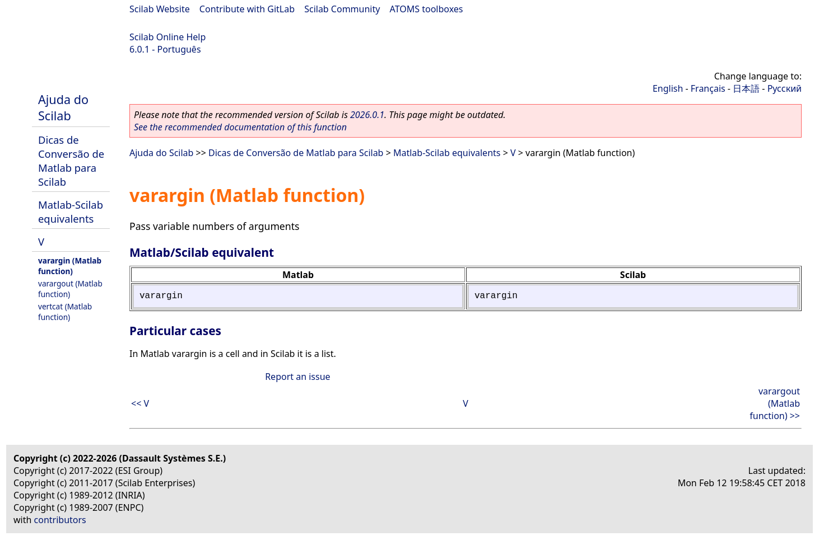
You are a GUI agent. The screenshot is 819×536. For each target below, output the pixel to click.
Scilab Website (159, 9)
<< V (140, 403)
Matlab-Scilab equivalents (70, 211)
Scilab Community (342, 9)
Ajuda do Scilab (63, 107)
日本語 (746, 88)
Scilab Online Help (167, 37)
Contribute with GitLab (247, 9)
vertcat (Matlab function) (65, 311)
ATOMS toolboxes (426, 9)
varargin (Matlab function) (69, 265)
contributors (60, 520)
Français (708, 88)
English (668, 88)
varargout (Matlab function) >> (775, 403)
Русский (784, 88)
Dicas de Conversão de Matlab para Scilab (71, 161)
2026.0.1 (367, 115)
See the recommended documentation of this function (240, 127)
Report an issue (297, 376)
